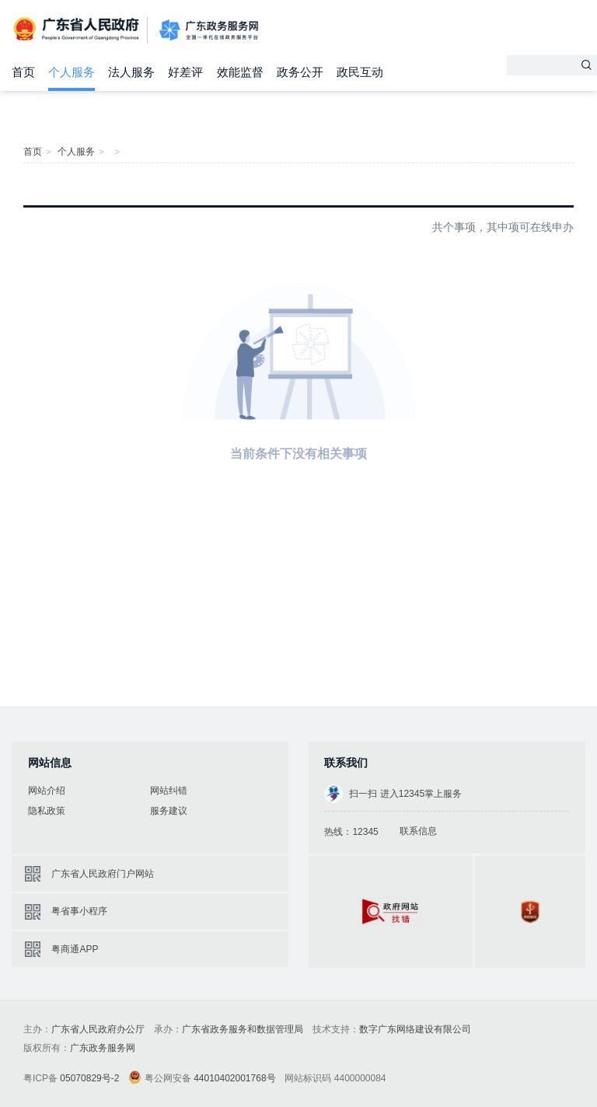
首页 (23, 72)
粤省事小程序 (79, 911)
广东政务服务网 (208, 31)
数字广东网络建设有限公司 (415, 1029)
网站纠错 (168, 790)
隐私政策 (46, 810)
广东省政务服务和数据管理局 (242, 1029)
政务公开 (300, 72)
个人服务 (71, 72)
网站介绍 (46, 790)
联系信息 (418, 831)
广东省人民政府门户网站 (102, 873)
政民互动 (360, 72)
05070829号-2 (89, 1078)
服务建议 (168, 810)
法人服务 (131, 72)
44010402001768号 (234, 1078)
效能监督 (240, 72)
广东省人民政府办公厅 (98, 1029)
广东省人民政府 (78, 29)
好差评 (185, 72)
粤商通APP (74, 949)
